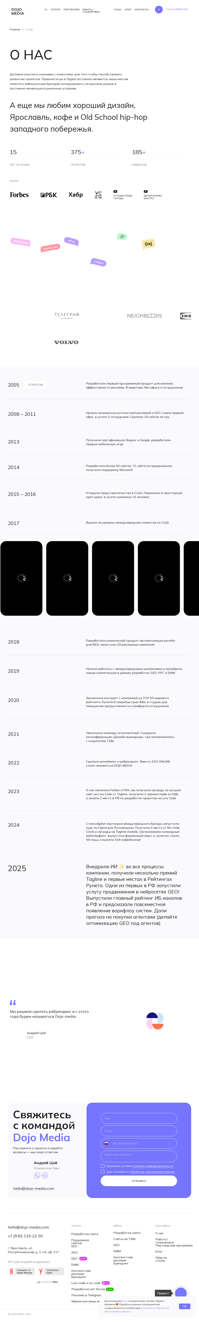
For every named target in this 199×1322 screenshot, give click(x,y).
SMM (74, 1264)
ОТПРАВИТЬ (139, 1181)
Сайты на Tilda (124, 1239)
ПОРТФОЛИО (72, 9)
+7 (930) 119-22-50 (25, 1235)
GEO (74, 1258)
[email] (139, 1131)
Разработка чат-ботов (88, 1289)
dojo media (17, 11)
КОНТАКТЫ (142, 9)
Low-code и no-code (85, 1283)
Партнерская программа (174, 1245)
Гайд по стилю (161, 1259)
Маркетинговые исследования (94, 1301)
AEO (74, 1252)
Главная (15, 29)
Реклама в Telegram (86, 1295)
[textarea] (139, 1156)
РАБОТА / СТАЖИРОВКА (91, 10)
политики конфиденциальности (152, 1166)
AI (46, 9)
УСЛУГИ (55, 9)
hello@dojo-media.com (33, 1188)
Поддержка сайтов (80, 1241)
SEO (74, 1246)
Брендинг (78, 1277)
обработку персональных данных (152, 1171)
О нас (159, 1233)
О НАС (117, 9)
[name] (139, 1118)
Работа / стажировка (164, 1240)
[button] (177, 9)
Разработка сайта (84, 1234)
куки (125, 1300)
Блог (159, 1251)
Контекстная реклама (81, 1272)
